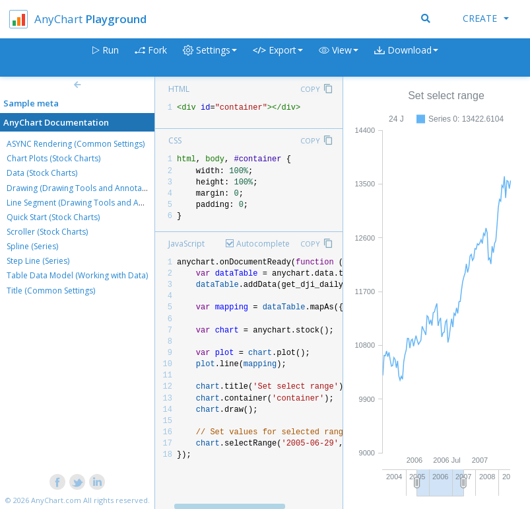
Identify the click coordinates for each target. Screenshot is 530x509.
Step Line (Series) (38, 260)
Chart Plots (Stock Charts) (53, 158)
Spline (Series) (32, 246)
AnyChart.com (56, 500)
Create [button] (486, 18)
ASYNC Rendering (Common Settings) (76, 143)
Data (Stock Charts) (42, 172)
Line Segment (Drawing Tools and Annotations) (94, 202)
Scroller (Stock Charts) (47, 231)
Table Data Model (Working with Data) (77, 275)
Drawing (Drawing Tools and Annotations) (84, 188)
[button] (338, 58)
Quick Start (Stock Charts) (53, 217)
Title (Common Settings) (51, 290)
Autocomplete (263, 243)
